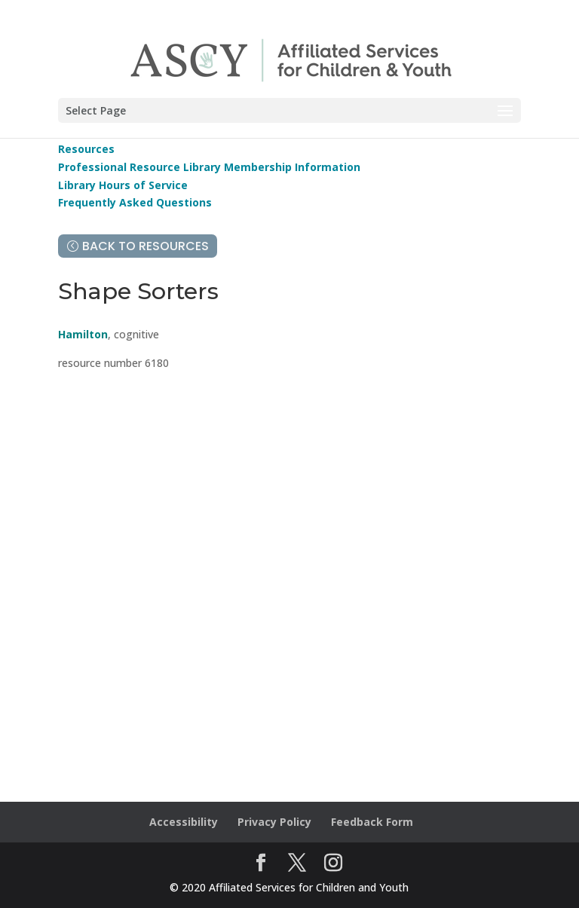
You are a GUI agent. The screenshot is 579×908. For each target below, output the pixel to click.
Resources (86, 149)
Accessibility (183, 822)
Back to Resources (145, 246)
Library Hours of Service (123, 185)
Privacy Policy (274, 822)
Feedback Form (372, 822)
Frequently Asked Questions (135, 202)
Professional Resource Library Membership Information (209, 167)
